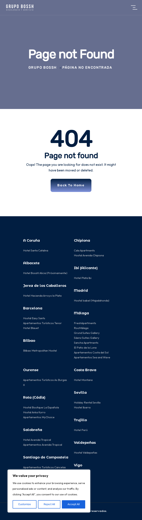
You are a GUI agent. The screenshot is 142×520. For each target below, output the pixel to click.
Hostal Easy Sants (34, 318)
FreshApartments (85, 323)
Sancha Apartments (86, 342)
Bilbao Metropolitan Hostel (40, 350)
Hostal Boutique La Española (41, 407)
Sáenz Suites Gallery (86, 338)
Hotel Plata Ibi (82, 278)
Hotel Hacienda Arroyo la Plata (42, 295)
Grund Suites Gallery (87, 333)
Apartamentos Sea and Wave (92, 357)
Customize (24, 504)
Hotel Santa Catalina (35, 250)
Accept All (74, 504)
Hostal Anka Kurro (34, 412)
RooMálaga (81, 328)
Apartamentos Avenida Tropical (43, 444)
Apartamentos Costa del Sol (91, 352)
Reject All (49, 504)
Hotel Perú (81, 430)
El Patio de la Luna (85, 347)
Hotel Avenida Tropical (37, 440)
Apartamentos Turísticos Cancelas (44, 467)
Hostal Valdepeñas (85, 452)
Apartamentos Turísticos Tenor (42, 323)
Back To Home (70, 185)
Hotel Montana (83, 380)
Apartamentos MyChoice (39, 417)
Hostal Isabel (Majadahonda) (91, 300)
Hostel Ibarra (82, 407)
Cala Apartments (84, 250)
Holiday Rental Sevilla (87, 402)
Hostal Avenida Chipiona (89, 255)
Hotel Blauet (31, 328)
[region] (49, 491)
